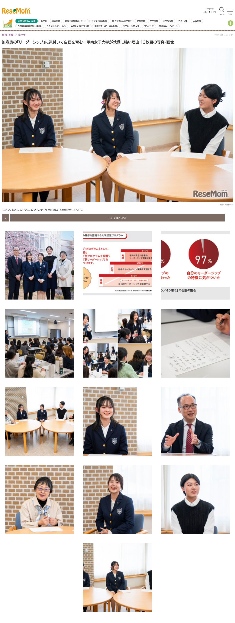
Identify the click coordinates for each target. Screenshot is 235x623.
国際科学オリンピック (168, 26)
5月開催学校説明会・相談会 (30, 26)
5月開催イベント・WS (56, 26)
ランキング (148, 26)
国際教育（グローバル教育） (106, 26)
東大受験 (56, 21)
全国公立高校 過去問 (80, 26)
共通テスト (183, 21)
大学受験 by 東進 (26, 21)
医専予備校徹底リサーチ (75, 21)
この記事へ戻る (117, 217)
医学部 (44, 21)
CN (213, 12)
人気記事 (197, 21)
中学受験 (154, 21)
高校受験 (141, 21)
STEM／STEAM (131, 26)
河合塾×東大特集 (99, 21)
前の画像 (5, 217)
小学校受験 (168, 21)
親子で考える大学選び (122, 21)
